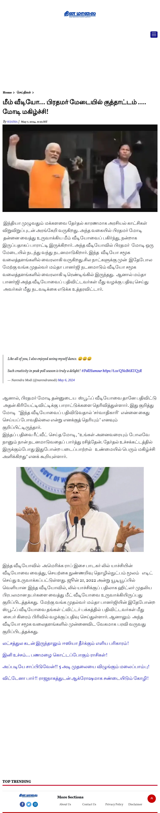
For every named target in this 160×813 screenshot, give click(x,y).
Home (7, 93)
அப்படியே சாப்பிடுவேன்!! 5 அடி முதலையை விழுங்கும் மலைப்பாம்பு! (76, 667)
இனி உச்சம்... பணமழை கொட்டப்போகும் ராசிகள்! (55, 655)
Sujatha (12, 122)
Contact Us (89, 805)
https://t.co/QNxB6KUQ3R (122, 371)
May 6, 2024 (66, 380)
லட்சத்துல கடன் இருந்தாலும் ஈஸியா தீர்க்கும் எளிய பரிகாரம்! (65, 643)
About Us (65, 805)
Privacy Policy (114, 805)
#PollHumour (92, 371)
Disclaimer (135, 805)
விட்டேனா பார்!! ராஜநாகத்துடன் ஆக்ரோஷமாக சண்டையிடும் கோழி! (75, 678)
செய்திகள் (24, 93)
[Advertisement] (78, 59)
